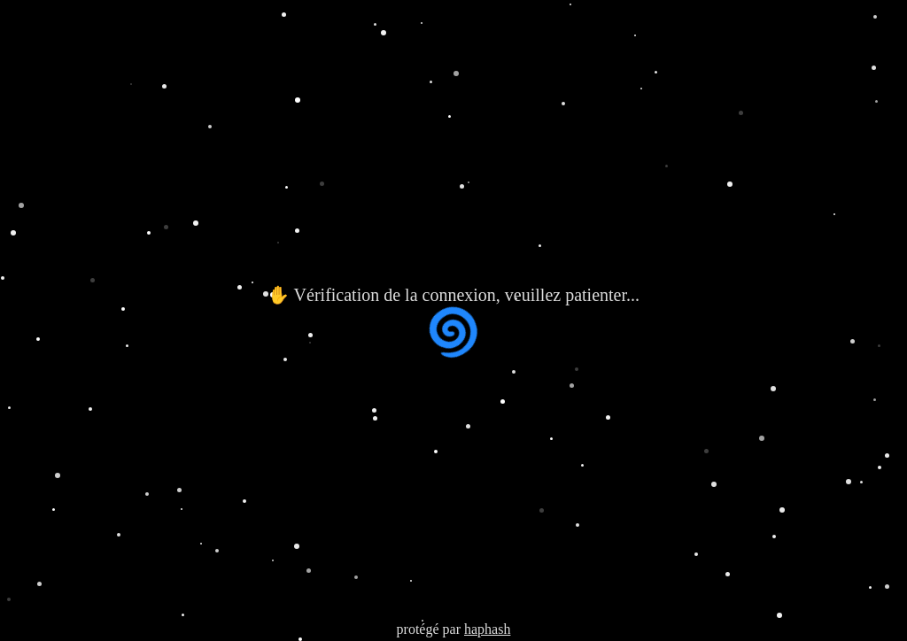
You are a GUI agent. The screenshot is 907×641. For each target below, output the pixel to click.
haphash (487, 629)
